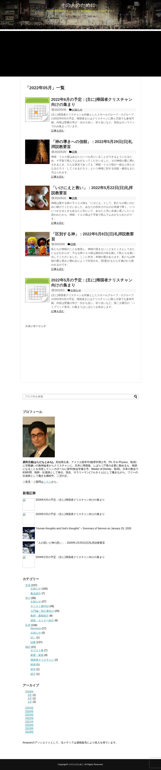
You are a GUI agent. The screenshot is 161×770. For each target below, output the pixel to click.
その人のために (78, 5)
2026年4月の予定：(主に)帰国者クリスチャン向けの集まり (70, 499)
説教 (33, 642)
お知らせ (36, 588)
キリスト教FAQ (40, 606)
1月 (30, 701)
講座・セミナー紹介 (42, 620)
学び (28, 598)
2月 (30, 698)
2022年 (29, 718)
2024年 (29, 711)
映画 (33, 664)
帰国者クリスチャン (42, 659)
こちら (47, 481)
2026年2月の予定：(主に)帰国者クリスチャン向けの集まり (70, 557)
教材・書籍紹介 (40, 615)
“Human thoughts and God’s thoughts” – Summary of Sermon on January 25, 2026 (83, 528)
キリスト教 (37, 650)
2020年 (29, 725)
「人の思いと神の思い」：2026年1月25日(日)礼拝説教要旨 (70, 542)
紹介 (33, 674)
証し (33, 637)
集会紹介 (36, 593)
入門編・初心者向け (42, 611)
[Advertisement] (80, 54)
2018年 (29, 731)
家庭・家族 (37, 655)
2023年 (29, 714)
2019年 (29, 728)
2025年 (29, 707)
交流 (28, 585)
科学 (33, 669)
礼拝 (28, 625)
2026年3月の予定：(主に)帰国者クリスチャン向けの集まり (70, 514)
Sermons (36, 628)
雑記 (28, 647)
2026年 (29, 691)
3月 (30, 695)
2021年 (29, 721)
